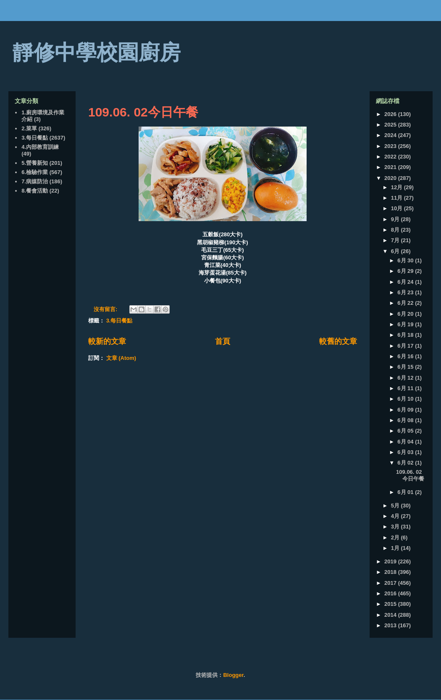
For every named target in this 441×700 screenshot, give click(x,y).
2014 (391, 615)
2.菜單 (29, 128)
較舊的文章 (338, 341)
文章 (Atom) (121, 358)
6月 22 (406, 303)
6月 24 (406, 282)
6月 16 (406, 356)
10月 (397, 208)
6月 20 (406, 314)
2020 (391, 178)
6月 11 (406, 388)
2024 (391, 135)
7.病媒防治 (34, 181)
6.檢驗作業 (34, 172)
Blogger (233, 675)
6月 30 (406, 260)
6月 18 (406, 335)
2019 (391, 561)
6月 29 (406, 271)
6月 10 (406, 399)
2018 (391, 572)
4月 (396, 516)
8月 (396, 230)
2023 (391, 146)
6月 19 (406, 324)
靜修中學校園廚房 (97, 52)
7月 (396, 240)
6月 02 (406, 463)
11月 (397, 198)
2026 (391, 114)
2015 (391, 604)
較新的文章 (107, 341)
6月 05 (406, 431)
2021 (391, 167)
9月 (396, 219)
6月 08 (406, 420)
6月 (396, 251)
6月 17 (406, 346)
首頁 (222, 341)
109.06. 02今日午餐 (143, 112)
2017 (391, 583)
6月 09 (406, 410)
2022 (391, 156)
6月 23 (406, 292)
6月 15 (406, 367)
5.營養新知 (34, 163)
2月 (396, 537)
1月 (396, 548)
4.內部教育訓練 (40, 147)
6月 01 (406, 492)
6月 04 (406, 441)
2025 (391, 125)
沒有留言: (106, 309)
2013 (391, 625)
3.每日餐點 (119, 320)
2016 (391, 593)
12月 (397, 187)
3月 (396, 526)
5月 (396, 505)
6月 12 (406, 378)
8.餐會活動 (34, 191)
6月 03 (406, 452)
